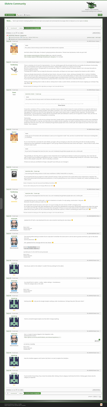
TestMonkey (14, 65)
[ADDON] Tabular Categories (32, 28)
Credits (20, 404)
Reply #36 (9, 216)
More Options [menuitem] (96, 32)
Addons (21, 28)
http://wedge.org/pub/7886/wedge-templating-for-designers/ (40, 57)
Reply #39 (9, 278)
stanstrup (14, 263)
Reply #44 (9, 370)
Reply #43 (9, 352)
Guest (14, 92)
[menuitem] (101, 15)
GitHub (86, 21)
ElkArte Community (15, 3)
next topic (98, 37)
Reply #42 (9, 331)
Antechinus (14, 170)
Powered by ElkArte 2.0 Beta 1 (11, 404)
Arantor (14, 44)
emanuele (14, 218)
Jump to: (90, 396)
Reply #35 (9, 189)
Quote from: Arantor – (33, 94)
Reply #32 (9, 90)
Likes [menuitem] (97, 340)
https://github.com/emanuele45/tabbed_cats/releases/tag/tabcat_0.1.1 (42, 337)
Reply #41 (9, 313)
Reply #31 (9, 62)
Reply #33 (9, 129)
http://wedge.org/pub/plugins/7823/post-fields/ (36, 55)
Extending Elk (14, 28)
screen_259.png (32, 247)
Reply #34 (9, 167)
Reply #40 (9, 295)
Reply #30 (9, 41)
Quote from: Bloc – (32, 171)
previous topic (91, 37)
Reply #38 (9, 260)
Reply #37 (9, 233)
